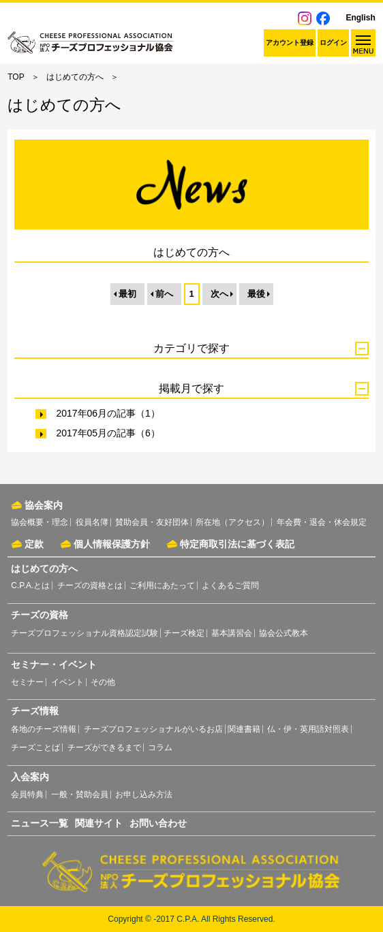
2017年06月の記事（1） (108, 413)
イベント (67, 682)
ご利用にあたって (162, 585)
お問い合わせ (158, 823)
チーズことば (35, 747)
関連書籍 (244, 729)
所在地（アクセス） (232, 522)
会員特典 (27, 794)
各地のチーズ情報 (43, 729)
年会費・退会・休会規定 (322, 522)
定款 (34, 544)
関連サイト (99, 823)
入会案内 (30, 776)
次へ (219, 294)
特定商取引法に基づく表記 (237, 544)
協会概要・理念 (39, 522)
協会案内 (44, 505)
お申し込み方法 (143, 794)
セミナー (27, 682)
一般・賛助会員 (79, 794)
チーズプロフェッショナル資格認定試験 (84, 633)
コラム (160, 747)
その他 (103, 682)
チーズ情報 (35, 710)
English (360, 17)
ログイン (333, 42)
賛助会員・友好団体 (152, 522)
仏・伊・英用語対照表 (308, 729)
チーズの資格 (39, 614)
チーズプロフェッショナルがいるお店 (153, 729)
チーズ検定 (184, 633)
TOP (15, 77)
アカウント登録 (289, 42)
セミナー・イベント (54, 664)
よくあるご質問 (230, 585)
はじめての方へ (75, 77)
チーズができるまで (104, 747)
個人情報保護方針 (112, 544)
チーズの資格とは (90, 585)
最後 (256, 294)
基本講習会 (231, 633)
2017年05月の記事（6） (108, 433)
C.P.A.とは (30, 585)
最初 (127, 294)
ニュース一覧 (39, 823)
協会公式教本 (283, 633)
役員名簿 (92, 522)
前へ (164, 294)
